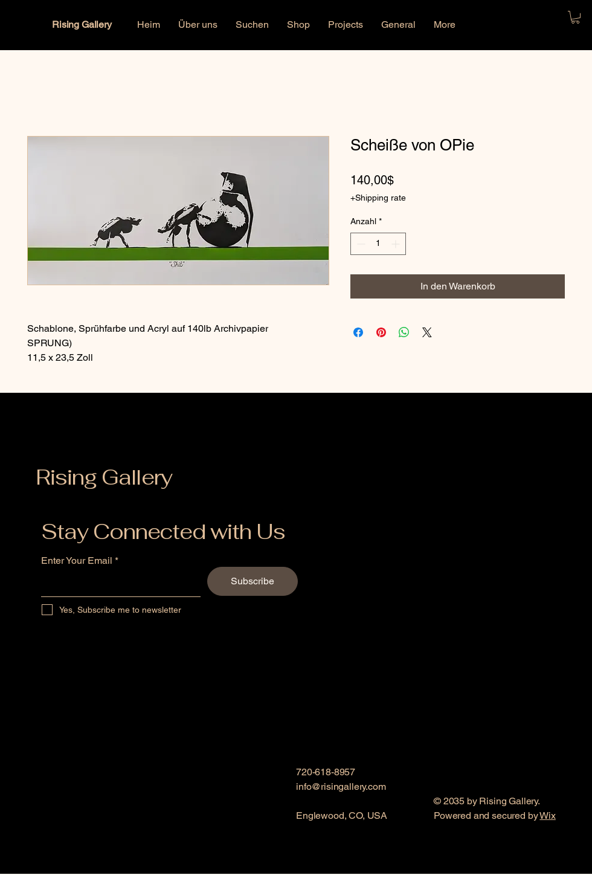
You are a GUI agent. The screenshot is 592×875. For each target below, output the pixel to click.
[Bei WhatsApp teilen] (404, 332)
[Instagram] (324, 866)
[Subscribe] (252, 581)
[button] (575, 17)
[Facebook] (303, 866)
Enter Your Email (76, 561)
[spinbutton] (378, 243)
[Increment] (396, 243)
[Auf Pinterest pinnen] (381, 332)
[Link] (344, 866)
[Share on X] (427, 332)
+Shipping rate (378, 197)
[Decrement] (359, 243)
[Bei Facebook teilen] (358, 332)
